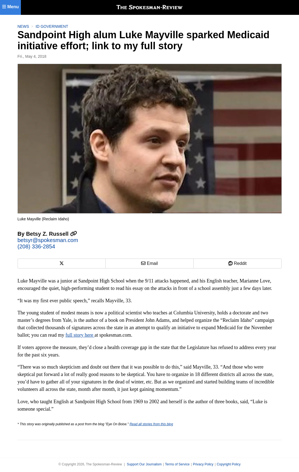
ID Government (52, 26)
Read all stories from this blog (151, 424)
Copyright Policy (229, 464)
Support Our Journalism (144, 464)
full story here (79, 335)
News (23, 26)
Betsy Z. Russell (51, 234)
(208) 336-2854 (36, 246)
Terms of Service (177, 464)
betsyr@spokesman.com (48, 240)
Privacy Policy (203, 464)
